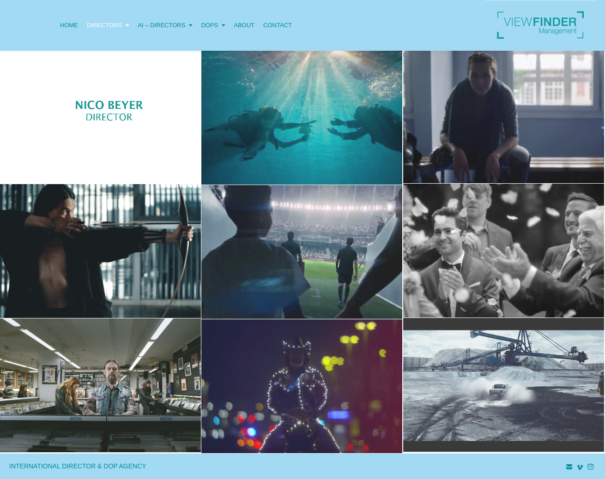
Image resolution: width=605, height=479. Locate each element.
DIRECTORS (108, 14)
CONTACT (277, 25)
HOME (69, 25)
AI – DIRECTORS (165, 14)
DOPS (213, 14)
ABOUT (244, 25)
